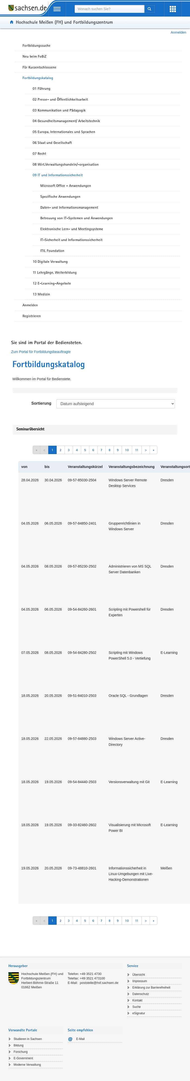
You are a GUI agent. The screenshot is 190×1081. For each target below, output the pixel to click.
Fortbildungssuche (36, 45)
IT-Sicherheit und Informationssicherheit (71, 240)
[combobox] (109, 9)
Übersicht (138, 974)
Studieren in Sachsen (28, 1039)
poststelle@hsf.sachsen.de (99, 983)
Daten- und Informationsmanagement (69, 207)
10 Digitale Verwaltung (50, 261)
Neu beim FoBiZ (35, 56)
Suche (136, 1007)
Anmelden (178, 32)
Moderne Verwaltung (27, 1064)
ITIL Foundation (52, 250)
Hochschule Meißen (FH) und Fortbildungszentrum (64, 22)
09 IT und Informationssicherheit (58, 175)
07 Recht (39, 153)
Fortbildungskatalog (38, 78)
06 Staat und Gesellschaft (52, 142)
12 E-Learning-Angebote (52, 283)
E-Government (23, 1058)
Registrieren (32, 316)
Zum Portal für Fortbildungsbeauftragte (41, 352)
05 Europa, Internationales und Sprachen (64, 132)
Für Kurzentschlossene (39, 67)
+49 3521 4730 (90, 974)
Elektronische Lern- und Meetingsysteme (71, 229)
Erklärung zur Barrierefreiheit (151, 987)
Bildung (19, 1045)
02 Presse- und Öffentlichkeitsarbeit (60, 99)
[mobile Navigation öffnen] (57, 9)
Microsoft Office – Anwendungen (65, 185)
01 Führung (41, 88)
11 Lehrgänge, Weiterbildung (55, 272)
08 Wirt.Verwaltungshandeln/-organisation (66, 164)
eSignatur (138, 1013)
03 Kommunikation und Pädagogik (59, 110)
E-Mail (80, 1039)
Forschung (21, 1052)
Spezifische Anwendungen (60, 196)
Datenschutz (140, 994)
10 (127, 450)
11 (137, 450)
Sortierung (41, 403)
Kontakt (137, 1000)
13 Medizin (41, 294)
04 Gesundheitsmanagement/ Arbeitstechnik (66, 121)
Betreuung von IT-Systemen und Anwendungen (76, 218)
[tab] (65, 966)
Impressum (139, 981)
